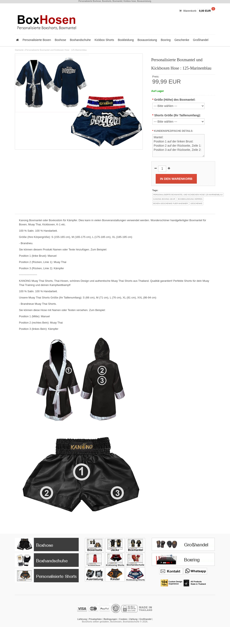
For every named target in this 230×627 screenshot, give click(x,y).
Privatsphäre (95, 619)
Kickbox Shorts (104, 40)
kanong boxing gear (164, 199)
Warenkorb (189, 10)
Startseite (19, 50)
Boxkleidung (126, 40)
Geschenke (181, 40)
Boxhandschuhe (80, 40)
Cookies (123, 619)
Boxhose (60, 40)
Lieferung (82, 619)
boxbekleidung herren (190, 199)
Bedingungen (110, 619)
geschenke (196, 203)
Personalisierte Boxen (37, 40)
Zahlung (133, 619)
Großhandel (200, 40)
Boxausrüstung (147, 40)
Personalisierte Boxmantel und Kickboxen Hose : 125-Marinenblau (56, 50)
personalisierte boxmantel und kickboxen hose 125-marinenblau (188, 195)
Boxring (166, 40)
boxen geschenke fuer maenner (170, 203)
